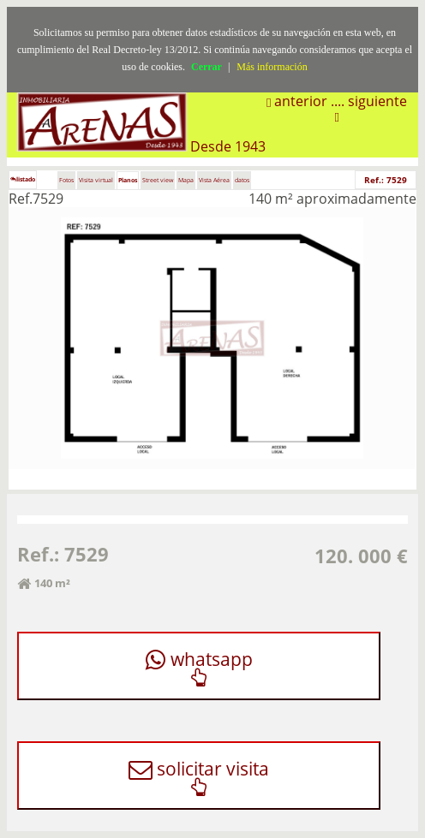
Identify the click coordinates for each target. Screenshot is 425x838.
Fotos (66, 180)
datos (242, 180)
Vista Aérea (214, 180)
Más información (271, 67)
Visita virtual (96, 180)
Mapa (186, 180)
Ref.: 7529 (385, 180)
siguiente (377, 101)
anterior (299, 101)
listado (22, 179)
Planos (127, 180)
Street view (157, 180)
